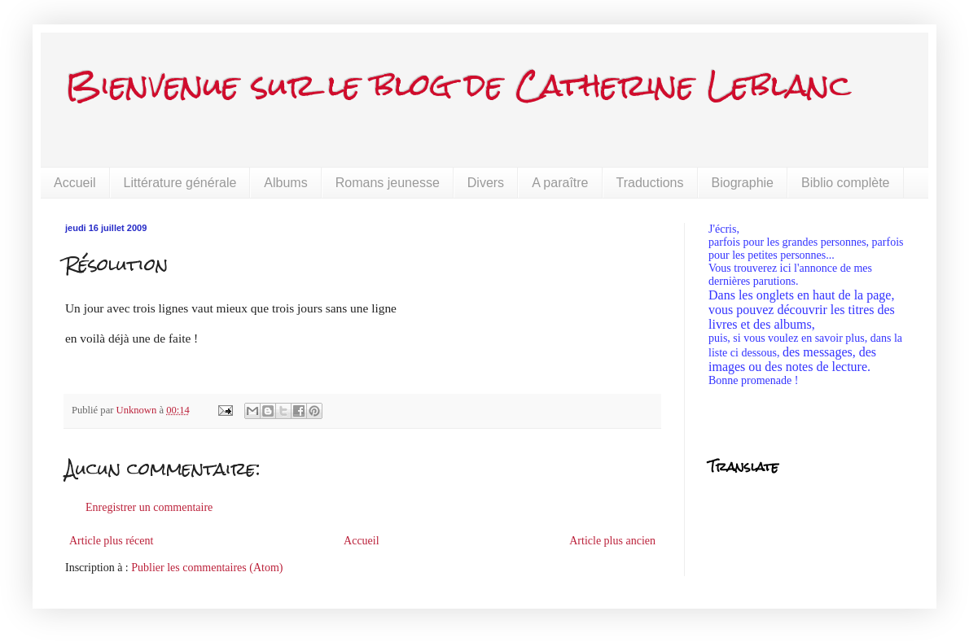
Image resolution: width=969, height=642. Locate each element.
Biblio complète (845, 183)
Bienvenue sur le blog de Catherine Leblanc (458, 85)
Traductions (650, 183)
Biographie (743, 183)
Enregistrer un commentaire (149, 507)
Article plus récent (111, 541)
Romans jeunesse (387, 183)
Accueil (75, 183)
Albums (285, 183)
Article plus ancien (612, 541)
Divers (485, 183)
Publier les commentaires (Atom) (207, 567)
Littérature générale (180, 183)
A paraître (560, 183)
